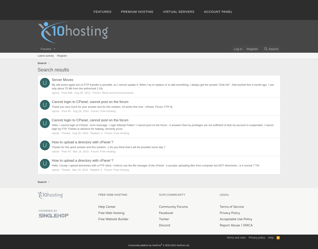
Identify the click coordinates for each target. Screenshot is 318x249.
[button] (54, 49)
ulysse (55, 92)
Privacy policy (257, 237)
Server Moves (62, 80)
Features (103, 11)
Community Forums (173, 207)
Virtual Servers (179, 11)
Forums (46, 49)
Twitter (164, 219)
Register (62, 55)
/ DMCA (247, 225)
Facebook (166, 213)
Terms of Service (232, 207)
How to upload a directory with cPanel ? (82, 142)
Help (271, 237)
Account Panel (218, 11)
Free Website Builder (113, 219)
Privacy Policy (230, 213)
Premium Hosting (137, 11)
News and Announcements (118, 92)
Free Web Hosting (111, 213)
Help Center (107, 207)
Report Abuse (230, 225)
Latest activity (46, 55)
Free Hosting (107, 111)
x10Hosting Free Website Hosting (50, 196)
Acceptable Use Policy (236, 219)
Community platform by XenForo (159, 245)
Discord (164, 225)
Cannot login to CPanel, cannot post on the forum (90, 102)
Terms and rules (236, 237)
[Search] (271, 49)
